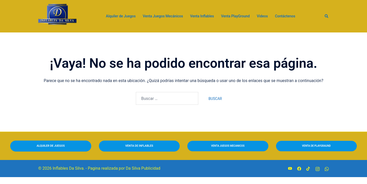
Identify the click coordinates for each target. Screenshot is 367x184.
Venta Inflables (202, 16)
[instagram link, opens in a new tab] (318, 168)
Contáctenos (285, 16)
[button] (327, 16)
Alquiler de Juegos (121, 16)
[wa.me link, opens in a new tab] (327, 168)
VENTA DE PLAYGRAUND (316, 145)
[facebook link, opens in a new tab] (299, 168)
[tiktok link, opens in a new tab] (308, 168)
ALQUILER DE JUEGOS (51, 145)
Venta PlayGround (235, 16)
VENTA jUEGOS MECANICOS (227, 145)
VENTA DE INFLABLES (139, 145)
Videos (262, 16)
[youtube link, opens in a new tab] (290, 168)
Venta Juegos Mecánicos (163, 16)
